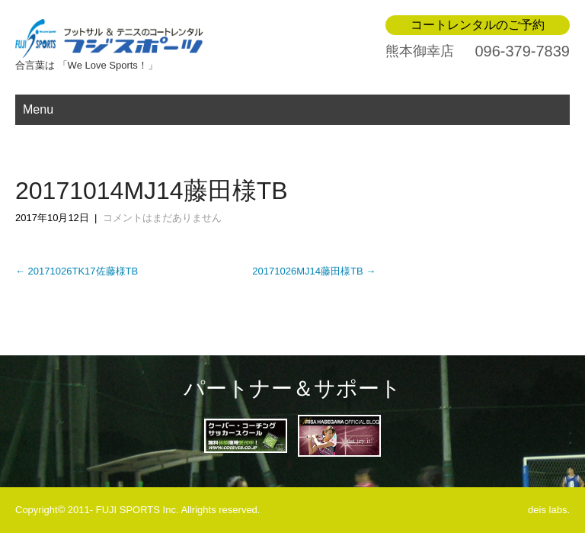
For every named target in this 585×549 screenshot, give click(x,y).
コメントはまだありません (162, 217)
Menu (38, 109)
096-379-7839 (522, 51)
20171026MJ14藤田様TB (314, 271)
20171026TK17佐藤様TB (76, 271)
